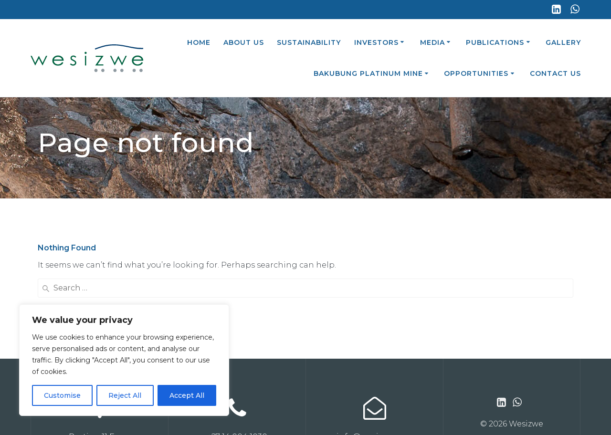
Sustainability (309, 42)
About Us (243, 42)
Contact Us (555, 73)
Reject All (124, 395)
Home (199, 42)
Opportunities (476, 73)
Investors (376, 42)
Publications (495, 42)
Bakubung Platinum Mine (368, 73)
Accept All (186, 395)
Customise (62, 395)
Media (432, 42)
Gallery (563, 42)
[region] (124, 360)
